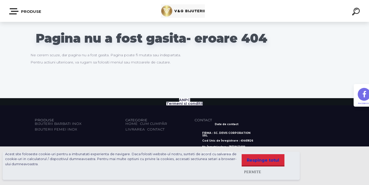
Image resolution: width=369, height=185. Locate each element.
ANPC (184, 100)
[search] (356, 12)
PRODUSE (25, 11)
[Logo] (185, 11)
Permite (250, 172)
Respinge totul (261, 160)
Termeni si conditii (184, 103)
